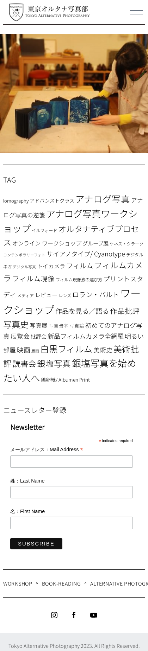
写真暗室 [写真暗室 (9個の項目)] (58, 325)
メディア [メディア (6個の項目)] (25, 295)
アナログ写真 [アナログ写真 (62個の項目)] (102, 198)
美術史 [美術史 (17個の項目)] (102, 349)
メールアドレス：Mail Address (46, 450)
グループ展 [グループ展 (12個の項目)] (95, 243)
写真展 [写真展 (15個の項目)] (39, 325)
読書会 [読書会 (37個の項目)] (24, 363)
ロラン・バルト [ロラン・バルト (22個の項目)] (95, 294)
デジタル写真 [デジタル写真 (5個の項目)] (24, 266)
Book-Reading (61, 583)
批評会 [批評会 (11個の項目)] (39, 336)
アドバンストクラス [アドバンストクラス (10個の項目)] (52, 200)
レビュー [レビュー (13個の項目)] (46, 295)
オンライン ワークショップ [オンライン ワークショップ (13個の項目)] (46, 243)
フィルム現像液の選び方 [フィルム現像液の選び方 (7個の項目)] (79, 279)
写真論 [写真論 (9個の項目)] (76, 325)
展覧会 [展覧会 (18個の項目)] (20, 335)
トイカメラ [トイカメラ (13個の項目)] (51, 266)
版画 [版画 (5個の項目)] (35, 350)
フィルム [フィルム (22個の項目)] (79, 265)
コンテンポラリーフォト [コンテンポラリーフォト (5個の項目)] (24, 254)
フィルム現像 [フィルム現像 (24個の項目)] (33, 278)
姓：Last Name (27, 481)
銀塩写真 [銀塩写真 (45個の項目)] (54, 363)
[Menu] (136, 12)
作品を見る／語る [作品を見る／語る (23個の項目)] (82, 311)
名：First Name (27, 511)
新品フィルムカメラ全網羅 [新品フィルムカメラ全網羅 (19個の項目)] (86, 335)
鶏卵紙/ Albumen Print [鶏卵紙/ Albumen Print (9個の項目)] (65, 379)
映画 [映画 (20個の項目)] (23, 349)
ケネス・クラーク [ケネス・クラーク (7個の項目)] (126, 244)
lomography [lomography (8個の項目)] (16, 200)
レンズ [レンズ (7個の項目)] (64, 295)
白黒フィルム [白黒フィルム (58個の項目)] (66, 348)
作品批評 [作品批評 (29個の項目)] (125, 310)
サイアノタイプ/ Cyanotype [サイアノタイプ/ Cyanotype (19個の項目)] (86, 253)
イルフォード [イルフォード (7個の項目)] (44, 230)
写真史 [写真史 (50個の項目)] (16, 324)
